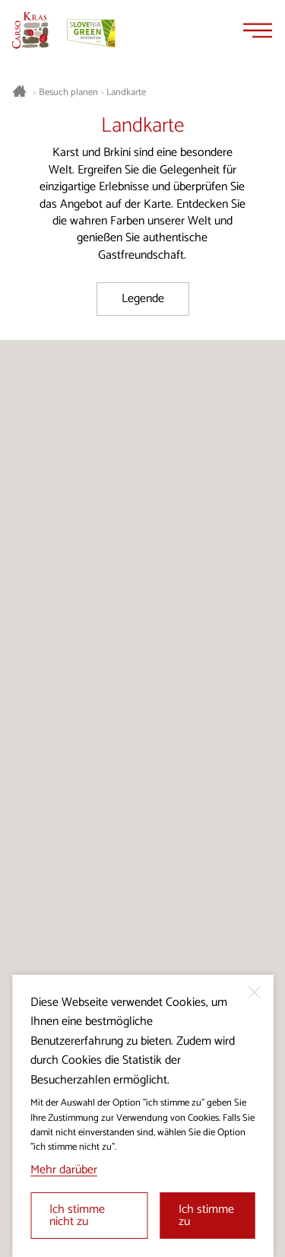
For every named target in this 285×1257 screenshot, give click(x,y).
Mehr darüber (63, 1170)
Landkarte (126, 93)
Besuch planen (68, 93)
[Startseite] (30, 30)
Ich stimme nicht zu (77, 1215)
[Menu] (257, 30)
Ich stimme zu (206, 1215)
